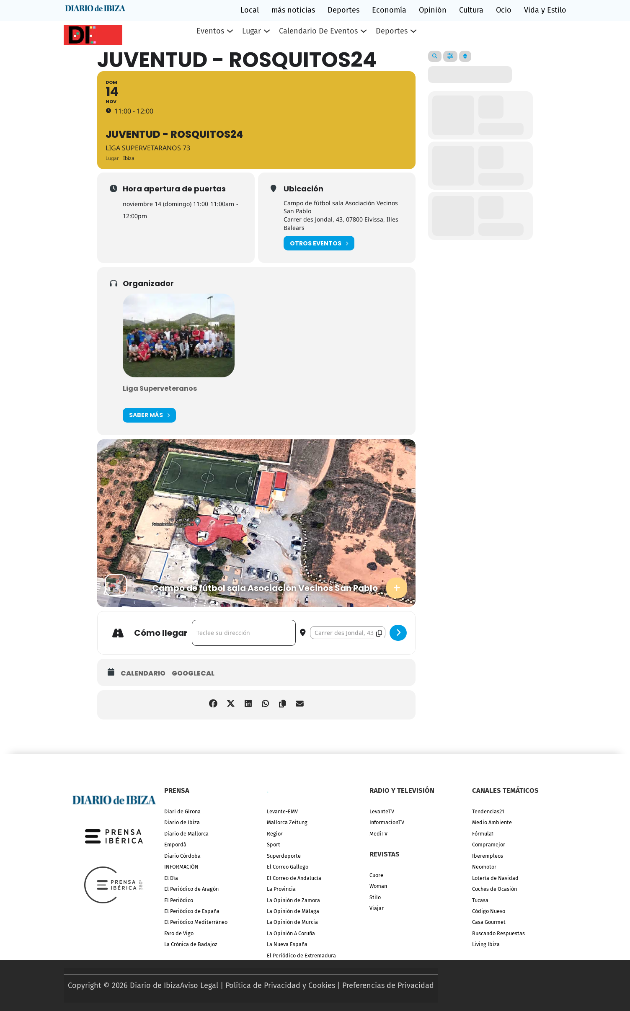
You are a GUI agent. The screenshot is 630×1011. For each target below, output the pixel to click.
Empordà (175, 844)
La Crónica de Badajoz (190, 944)
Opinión (433, 10)
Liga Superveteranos (160, 390)
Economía (389, 10)
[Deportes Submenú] (413, 31)
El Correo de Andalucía (294, 878)
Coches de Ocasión (494, 889)
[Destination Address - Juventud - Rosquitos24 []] (347, 633)
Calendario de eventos (318, 31)
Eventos (210, 31)
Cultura (471, 10)
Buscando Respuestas (498, 933)
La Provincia (281, 889)
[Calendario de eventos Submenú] (363, 31)
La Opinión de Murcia (292, 922)
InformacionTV (386, 822)
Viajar (376, 908)
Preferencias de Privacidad (388, 985)
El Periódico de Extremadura (301, 955)
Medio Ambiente (492, 822)
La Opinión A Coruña (291, 933)
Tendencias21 (488, 811)
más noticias (293, 10)
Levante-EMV (282, 811)
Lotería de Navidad (495, 878)
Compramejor (488, 844)
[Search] (435, 56)
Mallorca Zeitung (287, 822)
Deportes (343, 10)
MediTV (378, 833)
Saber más (149, 416)
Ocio (503, 10)
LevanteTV (381, 811)
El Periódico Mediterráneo (195, 922)
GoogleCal (193, 675)
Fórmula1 (482, 833)
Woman (378, 886)
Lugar (251, 31)
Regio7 (275, 833)
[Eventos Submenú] (230, 31)
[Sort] (465, 56)
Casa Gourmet (489, 922)
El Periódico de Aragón (191, 889)
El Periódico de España (191, 911)
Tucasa (480, 900)
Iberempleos (487, 856)
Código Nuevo (488, 911)
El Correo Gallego (287, 867)
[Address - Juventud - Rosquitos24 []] (244, 634)
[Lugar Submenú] (267, 31)
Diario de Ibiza (182, 822)
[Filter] (450, 56)
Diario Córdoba (182, 856)
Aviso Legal (199, 985)
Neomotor (484, 867)
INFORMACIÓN (181, 867)
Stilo (375, 897)
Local (249, 10)
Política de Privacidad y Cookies (280, 985)
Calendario (143, 675)
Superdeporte (284, 856)
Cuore (376, 875)
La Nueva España (287, 944)
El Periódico (178, 900)
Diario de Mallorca (186, 833)
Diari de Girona (182, 811)
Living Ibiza (486, 944)
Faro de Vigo (179, 933)
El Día (171, 878)
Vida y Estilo (545, 10)
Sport (273, 844)
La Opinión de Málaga (293, 911)
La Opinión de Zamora (293, 900)
